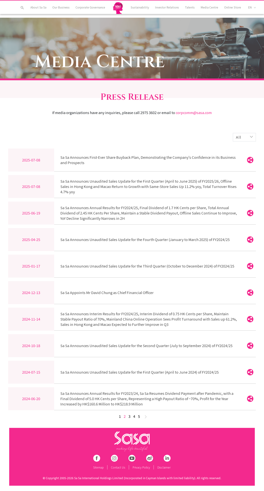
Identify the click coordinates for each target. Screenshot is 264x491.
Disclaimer (164, 467)
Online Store (233, 9)
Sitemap (98, 467)
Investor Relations (168, 9)
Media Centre (210, 9)
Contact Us (118, 467)
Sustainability (141, 9)
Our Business (59, 9)
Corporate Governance (88, 9)
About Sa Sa (37, 9)
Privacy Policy (141, 467)
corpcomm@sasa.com (194, 112)
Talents (191, 9)
